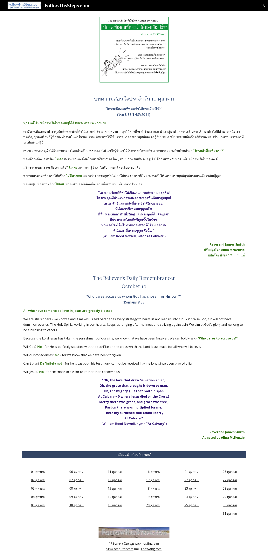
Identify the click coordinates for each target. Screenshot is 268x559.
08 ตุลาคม (76, 488)
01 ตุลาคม (38, 472)
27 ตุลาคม (230, 480)
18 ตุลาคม (153, 488)
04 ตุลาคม (38, 497)
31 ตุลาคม (230, 513)
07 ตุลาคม (76, 480)
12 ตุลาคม (115, 480)
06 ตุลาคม (76, 472)
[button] (263, 5)
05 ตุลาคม (38, 505)
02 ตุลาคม (38, 480)
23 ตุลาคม (191, 488)
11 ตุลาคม (115, 472)
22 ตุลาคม (191, 480)
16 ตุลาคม (153, 472)
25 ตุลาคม (191, 505)
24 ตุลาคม (191, 497)
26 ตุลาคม (230, 472)
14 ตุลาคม (115, 497)
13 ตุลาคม (115, 488)
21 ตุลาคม (191, 472)
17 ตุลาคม (153, 480)
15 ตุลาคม (115, 505)
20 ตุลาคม (153, 505)
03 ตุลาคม (38, 488)
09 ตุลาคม (76, 497)
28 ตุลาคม (230, 488)
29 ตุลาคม (230, 497)
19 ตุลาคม (153, 497)
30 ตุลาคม (230, 505)
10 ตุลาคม (76, 505)
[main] (134, 176)
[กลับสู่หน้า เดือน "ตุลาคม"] (134, 454)
